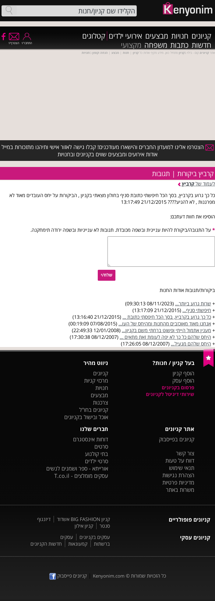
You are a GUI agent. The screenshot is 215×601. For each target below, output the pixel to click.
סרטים (101, 446)
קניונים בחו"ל (93, 409)
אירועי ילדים (125, 35)
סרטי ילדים (96, 461)
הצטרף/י (14, 41)
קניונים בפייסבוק (176, 439)
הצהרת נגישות (178, 475)
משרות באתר (180, 489)
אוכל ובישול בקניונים (86, 417)
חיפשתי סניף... (196, 310)
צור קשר (185, 453)
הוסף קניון (183, 373)
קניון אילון (84, 526)
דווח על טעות (179, 460)
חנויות (180, 35)
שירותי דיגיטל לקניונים (170, 394)
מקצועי (131, 45)
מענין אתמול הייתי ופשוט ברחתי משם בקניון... (166, 330)
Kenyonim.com (109, 576)
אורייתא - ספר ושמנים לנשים (77, 468)
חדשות (201, 45)
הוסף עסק (183, 380)
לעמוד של (196, 183)
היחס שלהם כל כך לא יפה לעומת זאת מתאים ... (165, 337)
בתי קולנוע (96, 453)
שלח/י (106, 275)
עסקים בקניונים (94, 537)
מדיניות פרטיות (178, 482)
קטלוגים (93, 35)
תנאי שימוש (181, 467)
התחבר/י (27, 41)
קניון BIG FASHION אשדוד (83, 519)
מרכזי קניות (96, 380)
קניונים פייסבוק (68, 575)
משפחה (155, 45)
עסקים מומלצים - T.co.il (81, 475)
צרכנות (100, 402)
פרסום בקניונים (178, 387)
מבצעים (156, 35)
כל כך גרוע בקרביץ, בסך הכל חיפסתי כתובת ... (166, 317)
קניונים (201, 35)
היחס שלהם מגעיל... (191, 343)
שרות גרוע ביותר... (193, 303)
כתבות (179, 45)
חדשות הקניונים (46, 543)
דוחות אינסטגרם (90, 439)
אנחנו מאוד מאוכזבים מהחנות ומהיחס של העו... (164, 323)
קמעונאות (77, 543)
